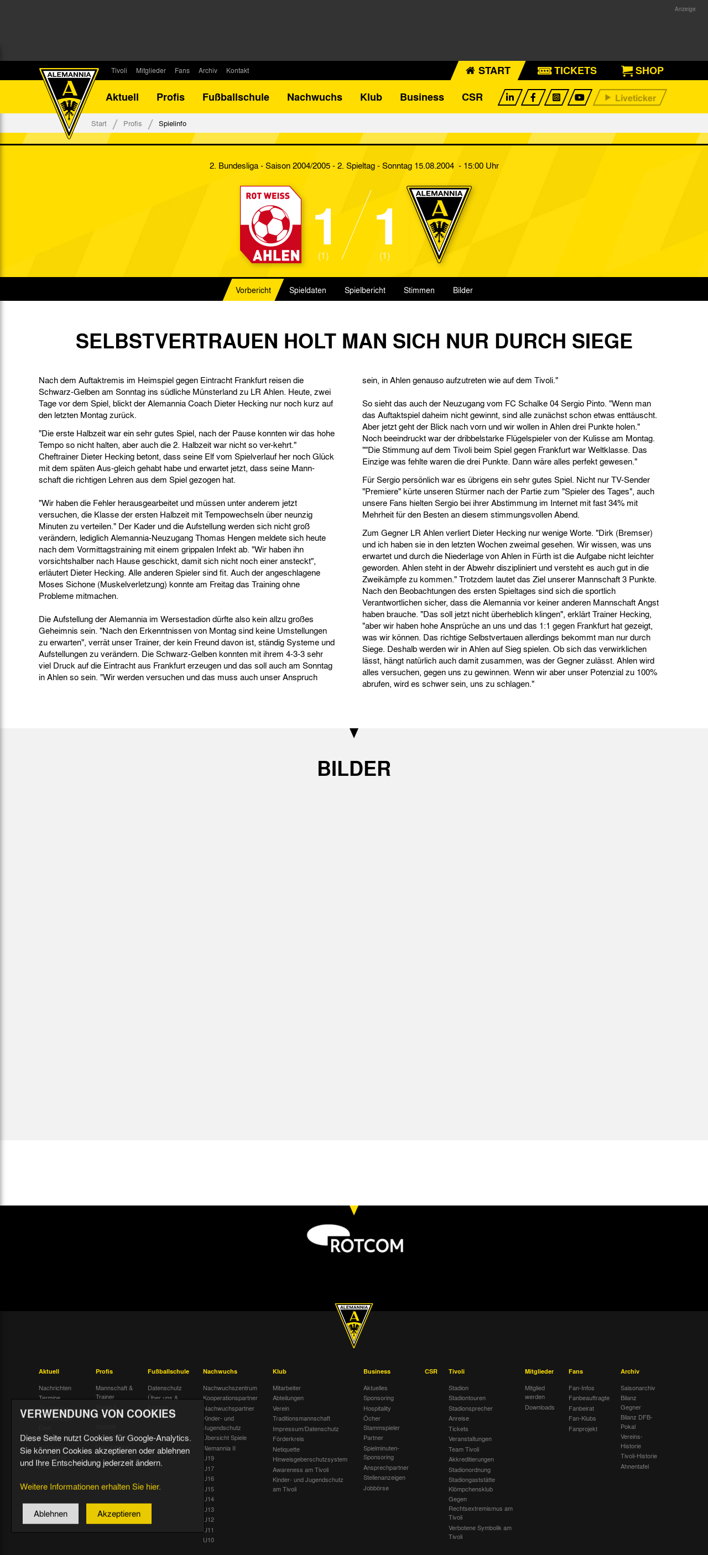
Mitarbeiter (287, 1387)
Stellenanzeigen (384, 1477)
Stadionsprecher (471, 1407)
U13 (208, 1509)
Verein (281, 1407)
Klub (371, 97)
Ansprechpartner (386, 1467)
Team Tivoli (464, 1448)
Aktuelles (375, 1387)
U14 (208, 1498)
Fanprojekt (583, 1428)
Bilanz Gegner (631, 1402)
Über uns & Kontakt (163, 1402)
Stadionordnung (470, 1469)
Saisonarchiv (638, 1387)
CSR (472, 97)
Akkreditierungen (471, 1458)
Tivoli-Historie (639, 1455)
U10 (208, 1539)
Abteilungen (288, 1397)
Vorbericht (253, 289)
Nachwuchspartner (228, 1407)
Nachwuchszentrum (230, 1387)
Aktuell (122, 97)
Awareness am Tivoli (301, 1469)
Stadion (458, 1387)
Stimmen (419, 289)
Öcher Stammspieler (381, 1422)
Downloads (540, 1406)
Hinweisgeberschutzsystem (310, 1458)
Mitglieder (151, 70)
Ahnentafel (635, 1466)
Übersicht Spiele (225, 1437)
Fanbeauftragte (589, 1397)
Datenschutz (165, 1387)
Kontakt (237, 70)
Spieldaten (307, 289)
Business (422, 97)
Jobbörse (376, 1487)
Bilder (463, 289)
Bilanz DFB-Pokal (637, 1421)
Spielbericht (365, 289)
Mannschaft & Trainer (114, 1392)
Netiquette (286, 1448)
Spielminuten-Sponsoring (381, 1452)
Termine (49, 1397)
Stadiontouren (467, 1397)
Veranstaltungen (470, 1438)
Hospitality (377, 1407)
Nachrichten (55, 1387)
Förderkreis (288, 1438)
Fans (182, 70)
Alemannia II (219, 1447)
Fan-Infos (582, 1387)
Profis (171, 97)
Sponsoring (378, 1397)
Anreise (459, 1417)
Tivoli (119, 70)
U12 (208, 1519)
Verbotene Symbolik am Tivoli (480, 1532)
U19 (208, 1457)
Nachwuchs (314, 97)
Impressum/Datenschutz (306, 1428)
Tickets (458, 1428)
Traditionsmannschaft (301, 1417)
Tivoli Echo (53, 1407)
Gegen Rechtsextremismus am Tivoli (481, 1507)
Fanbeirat (581, 1407)
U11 (208, 1529)
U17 (208, 1468)
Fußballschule (235, 97)
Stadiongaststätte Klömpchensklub (472, 1484)
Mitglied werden (535, 1392)
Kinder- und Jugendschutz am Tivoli (308, 1484)
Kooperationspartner (230, 1397)
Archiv (208, 70)
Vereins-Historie (632, 1441)
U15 (208, 1488)
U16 (208, 1478)
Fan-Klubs (582, 1417)
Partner (373, 1437)
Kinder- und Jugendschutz (222, 1422)
